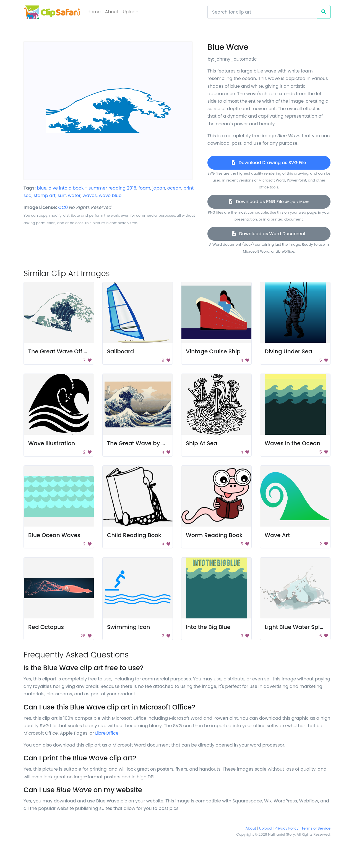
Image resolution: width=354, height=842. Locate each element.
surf (62, 195)
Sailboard (120, 351)
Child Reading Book (134, 535)
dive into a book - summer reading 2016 (92, 188)
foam (144, 188)
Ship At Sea (201, 443)
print (188, 188)
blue (41, 188)
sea (28, 195)
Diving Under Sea (288, 351)
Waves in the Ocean (292, 443)
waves (90, 195)
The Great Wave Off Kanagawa (71, 351)
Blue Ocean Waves (54, 535)
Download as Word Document (269, 233)
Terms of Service (315, 828)
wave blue (110, 195)
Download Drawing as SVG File (269, 162)
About (111, 12)
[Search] (262, 12)
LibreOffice (106, 733)
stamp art (45, 195)
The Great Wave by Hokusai (145, 443)
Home (94, 12)
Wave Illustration (51, 443)
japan (158, 188)
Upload (131, 12)
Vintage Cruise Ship (213, 351)
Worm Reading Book (214, 535)
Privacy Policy (286, 828)
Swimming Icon (128, 627)
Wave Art (277, 535)
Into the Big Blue (208, 627)
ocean (174, 188)
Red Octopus (46, 627)
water (74, 195)
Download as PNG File (269, 201)
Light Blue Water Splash (297, 627)
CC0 (63, 207)
